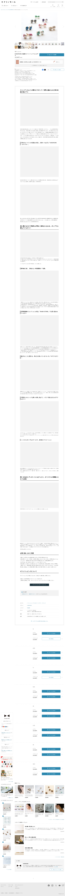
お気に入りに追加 (57, 69)
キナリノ (2, 886)
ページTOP (33, 878)
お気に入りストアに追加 (57, 869)
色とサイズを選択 (51, 54)
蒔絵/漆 (28, 607)
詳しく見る (11, 781)
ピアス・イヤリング (42, 603)
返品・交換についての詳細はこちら (7, 750)
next (62, 26)
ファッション (29, 603)
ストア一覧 (7, 9)
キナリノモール (3, 9)
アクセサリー (35, 603)
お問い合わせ (17, 888)
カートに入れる (51, 633)
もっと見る (9, 869)
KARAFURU (12, 9)
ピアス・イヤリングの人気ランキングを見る (57, 819)
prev (16, 26)
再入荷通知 (51, 638)
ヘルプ (16, 886)
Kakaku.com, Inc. (61, 893)
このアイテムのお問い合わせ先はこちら (40, 621)
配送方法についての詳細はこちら (6, 739)
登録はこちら (11, 797)
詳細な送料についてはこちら (6, 732)
